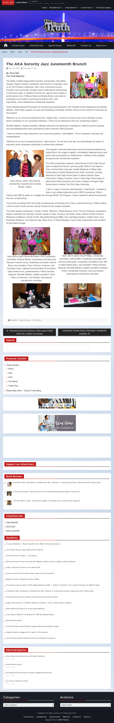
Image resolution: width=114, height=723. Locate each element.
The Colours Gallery (103, 8)
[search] (46, 347)
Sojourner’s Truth (29, 68)
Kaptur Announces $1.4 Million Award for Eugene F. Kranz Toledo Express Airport (38, 603)
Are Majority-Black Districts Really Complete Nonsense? (29, 673)
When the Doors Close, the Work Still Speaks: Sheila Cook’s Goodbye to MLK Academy (41, 561)
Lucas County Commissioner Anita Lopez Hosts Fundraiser (30, 573)
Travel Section (70, 8)
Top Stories (36, 320)
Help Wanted (12, 522)
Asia (10, 373)
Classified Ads (54, 8)
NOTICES (10, 527)
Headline (14, 320)
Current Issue (86, 8)
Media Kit (71, 45)
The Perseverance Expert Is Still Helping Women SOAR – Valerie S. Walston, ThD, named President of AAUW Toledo (53, 585)
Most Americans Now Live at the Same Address (25, 609)
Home (44, 8)
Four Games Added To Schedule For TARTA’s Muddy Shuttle (30, 614)
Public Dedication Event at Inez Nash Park (23, 567)
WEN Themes (64, 720)
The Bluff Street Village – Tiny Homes (21, 556)
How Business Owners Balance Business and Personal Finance (32, 597)
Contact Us (86, 45)
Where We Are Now (14, 620)
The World (13, 381)
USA (10, 377)
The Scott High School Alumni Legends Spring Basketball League (32, 626)
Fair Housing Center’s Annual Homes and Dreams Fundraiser (30, 638)
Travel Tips (13, 386)
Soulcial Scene (25, 320)
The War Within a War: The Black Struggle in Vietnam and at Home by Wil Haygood (46, 501)
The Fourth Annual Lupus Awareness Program (24, 550)
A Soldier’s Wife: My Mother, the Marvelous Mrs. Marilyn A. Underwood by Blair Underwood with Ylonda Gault (57, 482)
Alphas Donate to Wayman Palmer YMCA (22, 579)
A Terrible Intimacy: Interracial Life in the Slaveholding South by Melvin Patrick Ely (46, 492)
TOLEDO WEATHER (57, 447)
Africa (10, 369)
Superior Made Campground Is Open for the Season (27, 632)
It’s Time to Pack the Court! (17, 681)
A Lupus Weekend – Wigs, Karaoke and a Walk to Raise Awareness (33, 544)
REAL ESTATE (13, 531)
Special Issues (55, 45)
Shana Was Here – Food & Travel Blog (23, 391)
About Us (100, 45)
